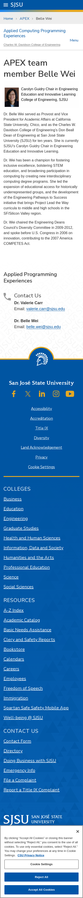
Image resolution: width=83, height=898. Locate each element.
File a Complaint (20, 780)
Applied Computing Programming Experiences (35, 33)
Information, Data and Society (33, 548)
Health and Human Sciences (32, 538)
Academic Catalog (22, 620)
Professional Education (27, 567)
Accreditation (41, 418)
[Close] (78, 831)
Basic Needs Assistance (27, 630)
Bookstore (14, 649)
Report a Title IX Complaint (32, 790)
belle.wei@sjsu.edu (43, 327)
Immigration (16, 698)
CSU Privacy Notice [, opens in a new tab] (30, 855)
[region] (41, 861)
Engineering (16, 519)
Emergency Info (19, 770)
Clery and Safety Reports (29, 640)
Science (11, 577)
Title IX (41, 428)
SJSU (17, 4)
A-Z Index (14, 610)
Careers (11, 669)
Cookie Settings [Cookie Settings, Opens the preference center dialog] (41, 864)
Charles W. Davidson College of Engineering (32, 44)
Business (13, 499)
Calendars (14, 659)
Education (13, 509)
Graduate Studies (21, 528)
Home (8, 18)
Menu (74, 40)
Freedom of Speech (23, 688)
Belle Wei (44, 18)
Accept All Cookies (41, 889)
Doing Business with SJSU (30, 761)
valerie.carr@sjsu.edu (45, 309)
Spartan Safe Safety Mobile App (36, 708)
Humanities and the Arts (29, 558)
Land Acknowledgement (41, 447)
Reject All (41, 877)
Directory (13, 751)
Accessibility (41, 408)
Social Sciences (19, 587)
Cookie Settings (41, 467)
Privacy (41, 457)
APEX (24, 18)
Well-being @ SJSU (23, 718)
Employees (15, 679)
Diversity (41, 438)
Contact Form (17, 741)
